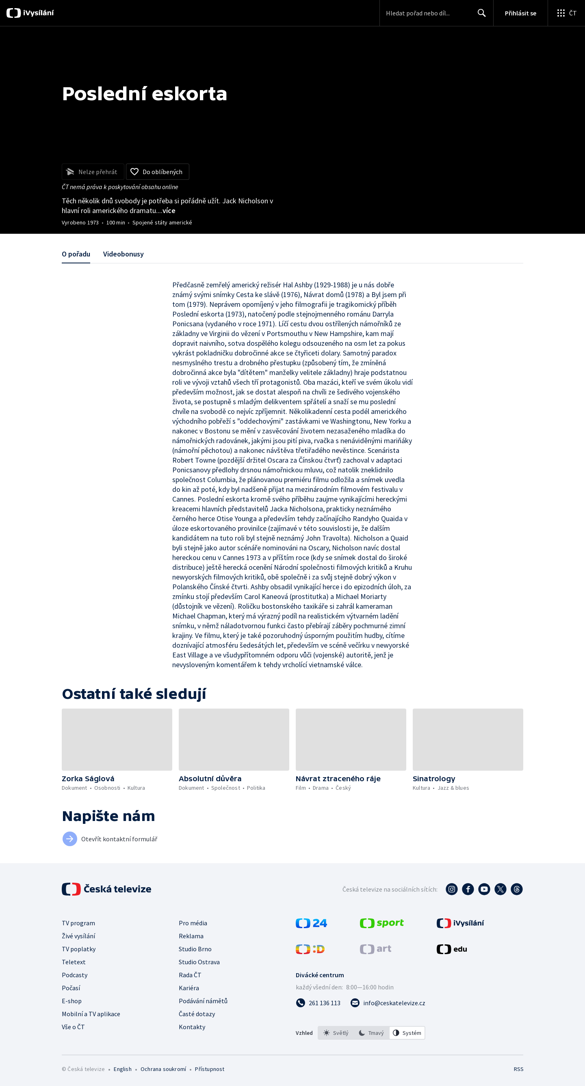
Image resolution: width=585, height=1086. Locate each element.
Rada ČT (190, 975)
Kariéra (189, 988)
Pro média (193, 923)
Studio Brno (195, 949)
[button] (117, 740)
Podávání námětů (203, 1001)
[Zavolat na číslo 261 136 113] (318, 1003)
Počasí (71, 988)
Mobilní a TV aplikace (91, 1014)
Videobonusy (123, 254)
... (167, 210)
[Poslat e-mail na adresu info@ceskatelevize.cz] (387, 1003)
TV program (78, 923)
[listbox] (371, 1033)
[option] (335, 1033)
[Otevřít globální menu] (566, 13)
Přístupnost (209, 1069)
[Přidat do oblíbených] (157, 172)
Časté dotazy (197, 1014)
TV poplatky (78, 949)
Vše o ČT (73, 1027)
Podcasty (74, 975)
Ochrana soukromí (163, 1069)
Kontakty (192, 1027)
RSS (519, 1069)
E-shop (72, 1001)
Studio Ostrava (199, 962)
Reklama (191, 936)
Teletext (74, 962)
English (122, 1069)
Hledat (479, 16)
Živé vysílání (78, 936)
